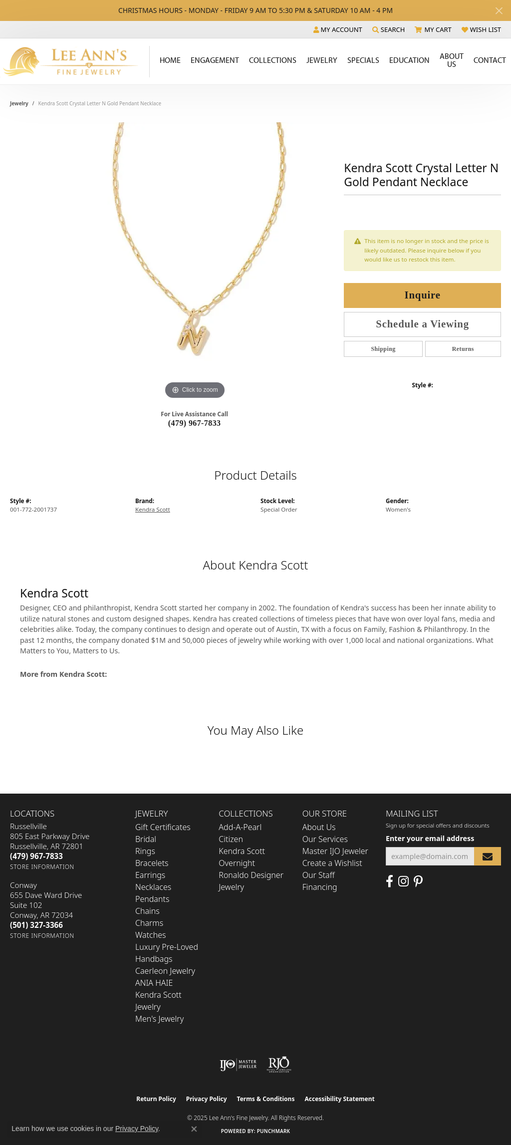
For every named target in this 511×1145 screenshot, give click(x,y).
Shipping (383, 348)
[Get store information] (42, 866)
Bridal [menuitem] (145, 839)
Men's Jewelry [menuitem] (159, 1018)
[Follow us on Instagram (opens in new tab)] (403, 881)
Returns (463, 348)
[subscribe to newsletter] (487, 856)
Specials (363, 60)
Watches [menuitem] (150, 934)
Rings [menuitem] (145, 851)
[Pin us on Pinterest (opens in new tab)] (418, 881)
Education (409, 60)
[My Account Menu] (337, 29)
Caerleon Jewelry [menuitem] (165, 970)
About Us (452, 60)
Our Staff (318, 874)
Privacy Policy (206, 1099)
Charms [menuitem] (149, 922)
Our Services (325, 839)
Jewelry (321, 60)
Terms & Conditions (266, 1099)
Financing (319, 886)
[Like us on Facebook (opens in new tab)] (389, 881)
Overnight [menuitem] (237, 863)
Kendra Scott (152, 509)
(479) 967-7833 (194, 423)
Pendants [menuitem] (152, 898)
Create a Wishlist (332, 863)
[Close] (499, 10)
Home (170, 60)
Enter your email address (430, 838)
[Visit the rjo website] (278, 1064)
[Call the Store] (36, 856)
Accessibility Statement (339, 1099)
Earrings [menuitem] (150, 874)
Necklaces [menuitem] (153, 886)
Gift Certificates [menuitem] (163, 827)
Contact (490, 60)
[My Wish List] (481, 29)
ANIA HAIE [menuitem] (154, 982)
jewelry (19, 103)
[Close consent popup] (194, 1129)
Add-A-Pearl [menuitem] (240, 827)
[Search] (388, 29)
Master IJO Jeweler (335, 851)
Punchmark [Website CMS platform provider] (273, 1131)
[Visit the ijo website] (238, 1064)
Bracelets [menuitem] (152, 863)
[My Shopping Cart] (433, 29)
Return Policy (156, 1099)
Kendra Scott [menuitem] (242, 851)
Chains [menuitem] (147, 910)
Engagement (215, 60)
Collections (272, 60)
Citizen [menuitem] (231, 839)
